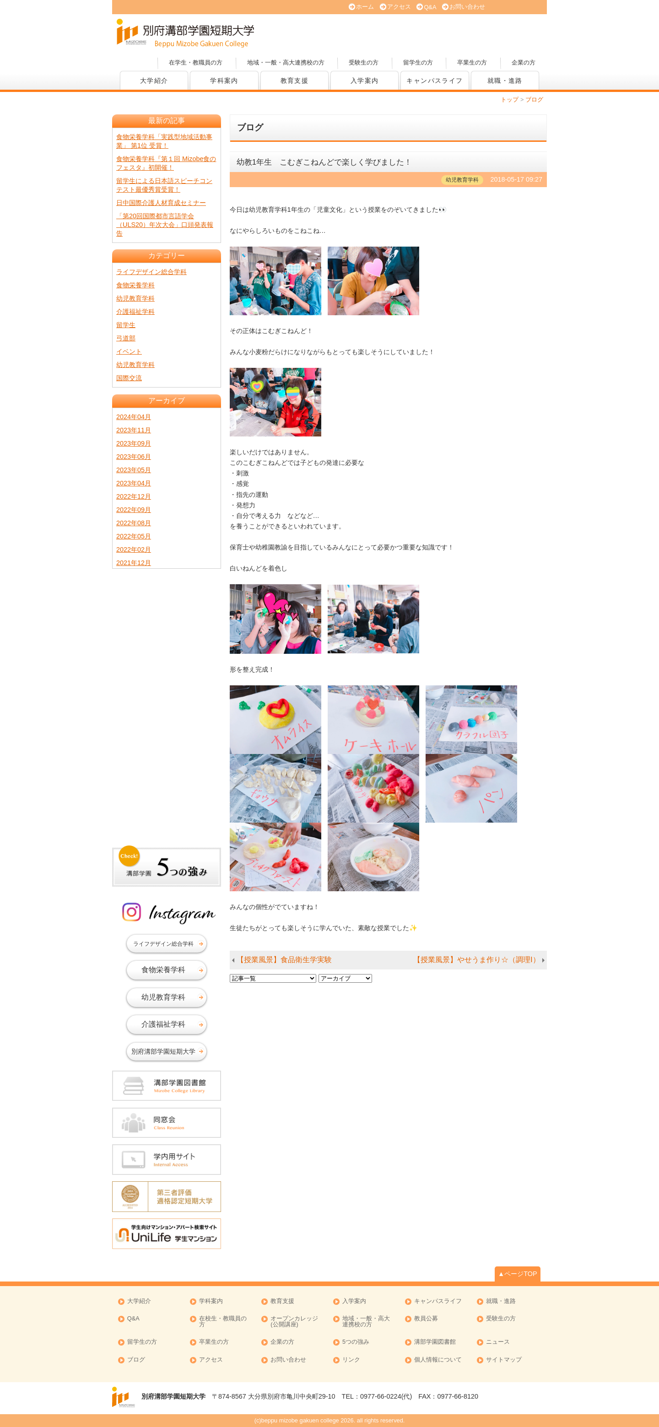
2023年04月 (133, 483)
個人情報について (438, 1360)
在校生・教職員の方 (223, 1322)
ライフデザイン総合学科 (151, 271)
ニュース (498, 1342)
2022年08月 (133, 523)
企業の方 (523, 62)
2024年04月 (133, 416)
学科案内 (224, 80)
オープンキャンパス (320, 32)
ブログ (136, 1360)
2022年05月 (133, 536)
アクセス (399, 6)
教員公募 (426, 1319)
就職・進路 (505, 80)
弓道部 (125, 338)
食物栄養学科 (135, 285)
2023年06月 (133, 456)
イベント (129, 351)
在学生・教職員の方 (195, 62)
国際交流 (129, 378)
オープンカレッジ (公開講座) (294, 1322)
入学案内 (365, 80)
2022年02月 (133, 549)
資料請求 (448, 32)
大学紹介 (154, 80)
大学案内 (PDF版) (384, 32)
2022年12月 (133, 496)
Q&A (430, 7)
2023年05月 (133, 470)
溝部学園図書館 (435, 1342)
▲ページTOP (517, 1273)
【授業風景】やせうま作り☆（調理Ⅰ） (476, 960)
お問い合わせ (467, 6)
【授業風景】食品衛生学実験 (284, 960)
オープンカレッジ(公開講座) (512, 32)
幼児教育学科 (135, 298)
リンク (351, 1360)
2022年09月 (133, 509)
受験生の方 (363, 62)
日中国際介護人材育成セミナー (161, 202)
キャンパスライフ (434, 80)
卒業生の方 (472, 62)
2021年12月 (133, 562)
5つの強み (355, 1342)
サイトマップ (504, 1360)
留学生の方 (418, 62)
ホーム (365, 6)
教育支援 (295, 80)
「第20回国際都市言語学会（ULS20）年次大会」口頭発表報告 (164, 224)
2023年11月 (133, 430)
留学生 (125, 324)
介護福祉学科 (135, 311)
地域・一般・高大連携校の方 (285, 62)
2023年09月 (133, 443)
